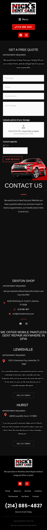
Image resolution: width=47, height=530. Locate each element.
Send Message (12, 159)
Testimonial (13, 496)
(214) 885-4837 (23, 505)
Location (38, 491)
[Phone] (23, 87)
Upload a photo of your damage (16, 120)
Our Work (25, 496)
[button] (23, 19)
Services (28, 491)
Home (7, 491)
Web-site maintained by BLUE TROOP (23, 525)
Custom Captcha (10, 141)
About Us (17, 491)
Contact (35, 496)
